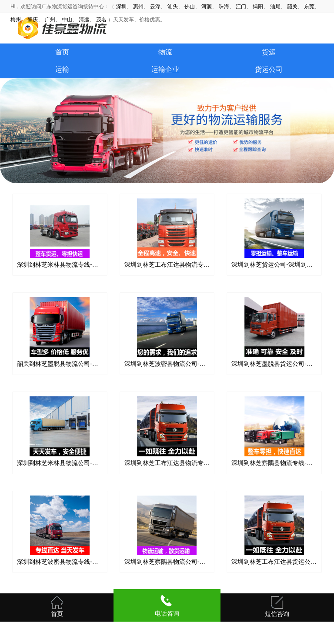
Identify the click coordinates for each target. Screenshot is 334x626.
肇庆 (32, 20)
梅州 (15, 20)
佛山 (189, 6)
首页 (62, 52)
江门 (241, 6)
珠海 (224, 6)
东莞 (309, 6)
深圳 (121, 6)
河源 (206, 6)
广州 (50, 20)
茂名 (101, 20)
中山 (67, 20)
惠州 (138, 6)
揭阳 (258, 6)
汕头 (172, 6)
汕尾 (275, 6)
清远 (84, 20)
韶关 (292, 6)
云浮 (155, 6)
